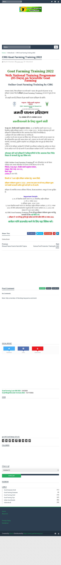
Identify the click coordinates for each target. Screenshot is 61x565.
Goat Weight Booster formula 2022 (13, 393)
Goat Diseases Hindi (10, 490)
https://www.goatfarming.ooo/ (33, 533)
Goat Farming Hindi (9, 495)
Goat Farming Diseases (11, 492)
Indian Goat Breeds (9, 500)
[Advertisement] (30, 29)
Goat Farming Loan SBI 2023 (11, 391)
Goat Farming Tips (9, 497)
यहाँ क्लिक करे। (35, 215)
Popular (11, 475)
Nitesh (11, 533)
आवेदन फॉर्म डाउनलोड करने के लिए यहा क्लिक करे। (30, 221)
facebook (55, 288)
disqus (48, 288)
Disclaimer (5, 523)
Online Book (10, 53)
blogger (42, 288)
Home (4, 53)
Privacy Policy (6, 520)
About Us (5, 514)
